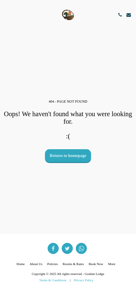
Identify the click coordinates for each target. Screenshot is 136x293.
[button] (6, 14)
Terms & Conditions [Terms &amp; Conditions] (53, 280)
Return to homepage (68, 155)
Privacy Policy (84, 280)
